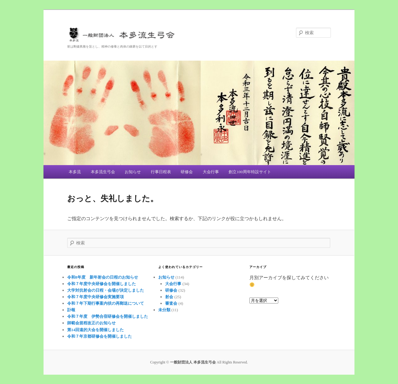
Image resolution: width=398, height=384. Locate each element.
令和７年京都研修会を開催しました (99, 336)
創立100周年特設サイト (250, 171)
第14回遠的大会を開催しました (95, 329)
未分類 (164, 310)
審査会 (171, 303)
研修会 (187, 171)
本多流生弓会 (103, 171)
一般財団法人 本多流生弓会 (199, 35)
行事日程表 (161, 171)
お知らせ (133, 171)
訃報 (71, 310)
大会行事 (211, 171)
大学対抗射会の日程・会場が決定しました (105, 290)
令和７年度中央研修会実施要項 (95, 296)
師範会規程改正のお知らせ (91, 323)
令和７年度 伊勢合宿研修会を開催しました (109, 316)
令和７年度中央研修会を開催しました (101, 283)
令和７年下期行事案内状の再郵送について (105, 303)
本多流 (75, 171)
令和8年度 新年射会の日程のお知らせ (102, 277)
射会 (169, 296)
